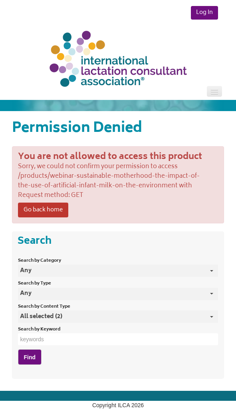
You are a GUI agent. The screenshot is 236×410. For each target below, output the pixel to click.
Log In (204, 13)
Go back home (43, 210)
